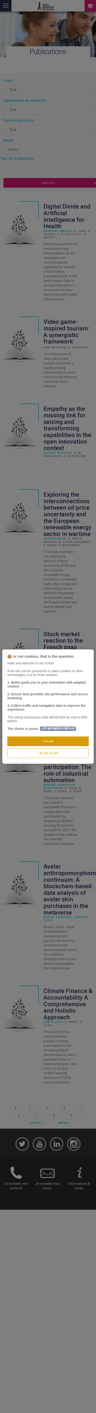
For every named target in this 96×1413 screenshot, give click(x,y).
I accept (48, 740)
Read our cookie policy (58, 729)
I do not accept (48, 752)
